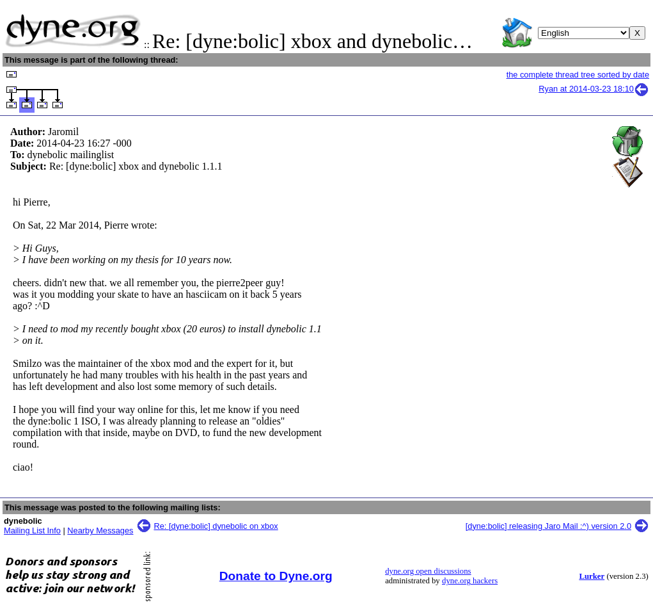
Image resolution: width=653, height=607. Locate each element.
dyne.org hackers (470, 580)
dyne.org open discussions (428, 571)
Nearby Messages (100, 530)
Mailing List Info (32, 530)
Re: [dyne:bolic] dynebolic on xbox (216, 526)
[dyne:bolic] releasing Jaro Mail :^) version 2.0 (548, 526)
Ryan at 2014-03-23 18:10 (594, 88)
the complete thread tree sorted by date (578, 74)
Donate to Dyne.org (276, 576)
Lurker (591, 576)
